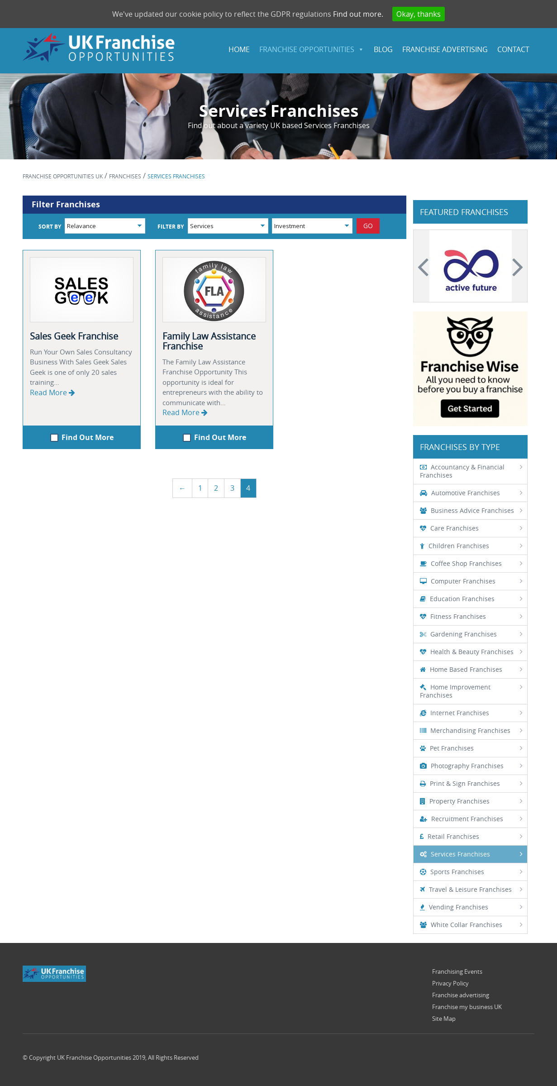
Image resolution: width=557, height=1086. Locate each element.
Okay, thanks (418, 14)
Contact (513, 49)
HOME (239, 49)
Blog (383, 49)
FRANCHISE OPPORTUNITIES (306, 49)
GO (368, 225)
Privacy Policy (450, 983)
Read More (52, 392)
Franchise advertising (460, 995)
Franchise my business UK (467, 1007)
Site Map (444, 1018)
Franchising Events (457, 971)
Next (516, 266)
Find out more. (358, 14)
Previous (424, 266)
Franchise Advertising (445, 49)
